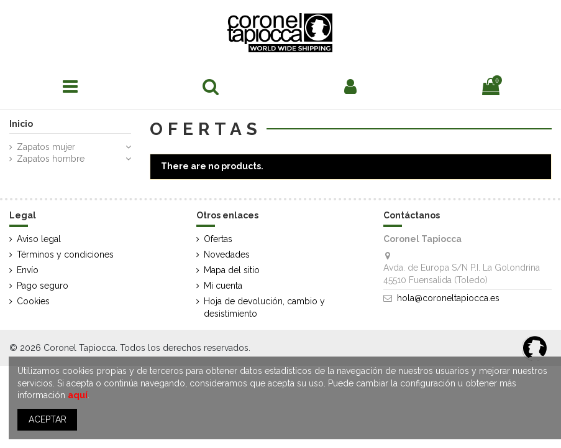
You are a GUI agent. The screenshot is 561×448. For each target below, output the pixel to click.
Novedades (227, 254)
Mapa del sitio (232, 270)
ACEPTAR (47, 419)
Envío (28, 270)
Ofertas (218, 239)
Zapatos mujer (46, 147)
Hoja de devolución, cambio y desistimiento (264, 307)
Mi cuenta (223, 286)
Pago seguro (42, 286)
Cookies (33, 301)
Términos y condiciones (65, 254)
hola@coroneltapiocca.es (448, 298)
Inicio (21, 124)
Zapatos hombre (50, 159)
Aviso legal (39, 239)
